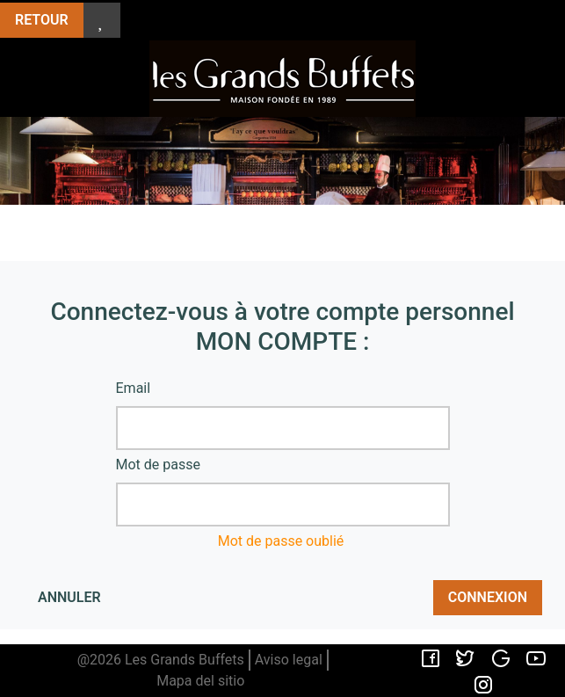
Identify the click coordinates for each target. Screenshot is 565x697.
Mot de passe (158, 464)
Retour (42, 19)
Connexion (487, 597)
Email (133, 388)
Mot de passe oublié (281, 541)
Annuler (69, 597)
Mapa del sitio (200, 680)
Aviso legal (288, 659)
